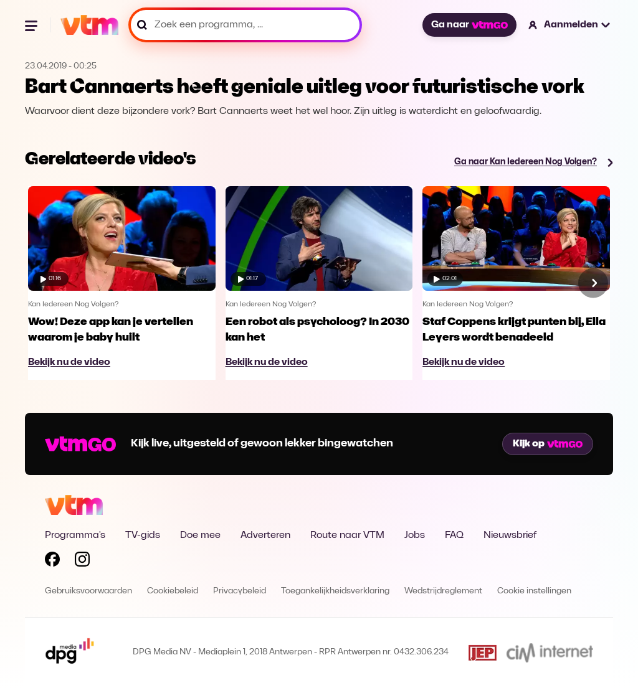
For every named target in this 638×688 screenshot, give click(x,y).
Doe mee (200, 535)
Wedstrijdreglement (443, 591)
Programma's (75, 535)
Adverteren (265, 535)
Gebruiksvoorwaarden (88, 591)
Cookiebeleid (172, 591)
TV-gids (142, 535)
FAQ (454, 535)
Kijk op (548, 444)
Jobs (414, 535)
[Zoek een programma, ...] (245, 25)
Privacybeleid (239, 591)
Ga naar (469, 25)
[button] (569, 24)
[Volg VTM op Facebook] (52, 562)
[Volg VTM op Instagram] (82, 562)
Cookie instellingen (534, 591)
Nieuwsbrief (509, 535)
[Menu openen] (32, 24)
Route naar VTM (347, 535)
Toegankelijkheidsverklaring (335, 591)
